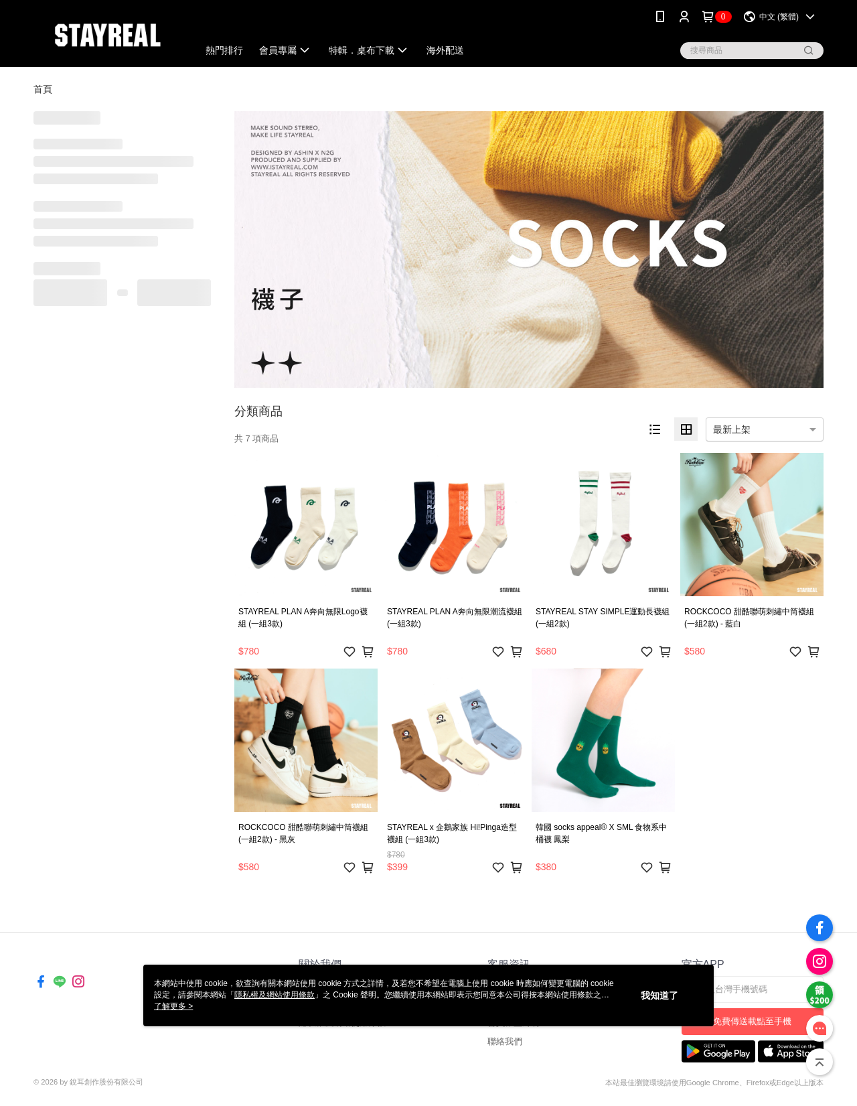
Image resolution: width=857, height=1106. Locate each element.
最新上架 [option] (732, 429)
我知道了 (659, 995)
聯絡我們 (504, 1041)
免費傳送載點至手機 (752, 1021)
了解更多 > (173, 1006)
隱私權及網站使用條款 (274, 994)
